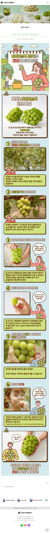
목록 (47, 482)
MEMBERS (25, 521)
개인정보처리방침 (16, 508)
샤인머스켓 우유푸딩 (9, 486)
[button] (48, 500)
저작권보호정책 (22, 508)
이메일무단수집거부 (29, 508)
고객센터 (35, 508)
